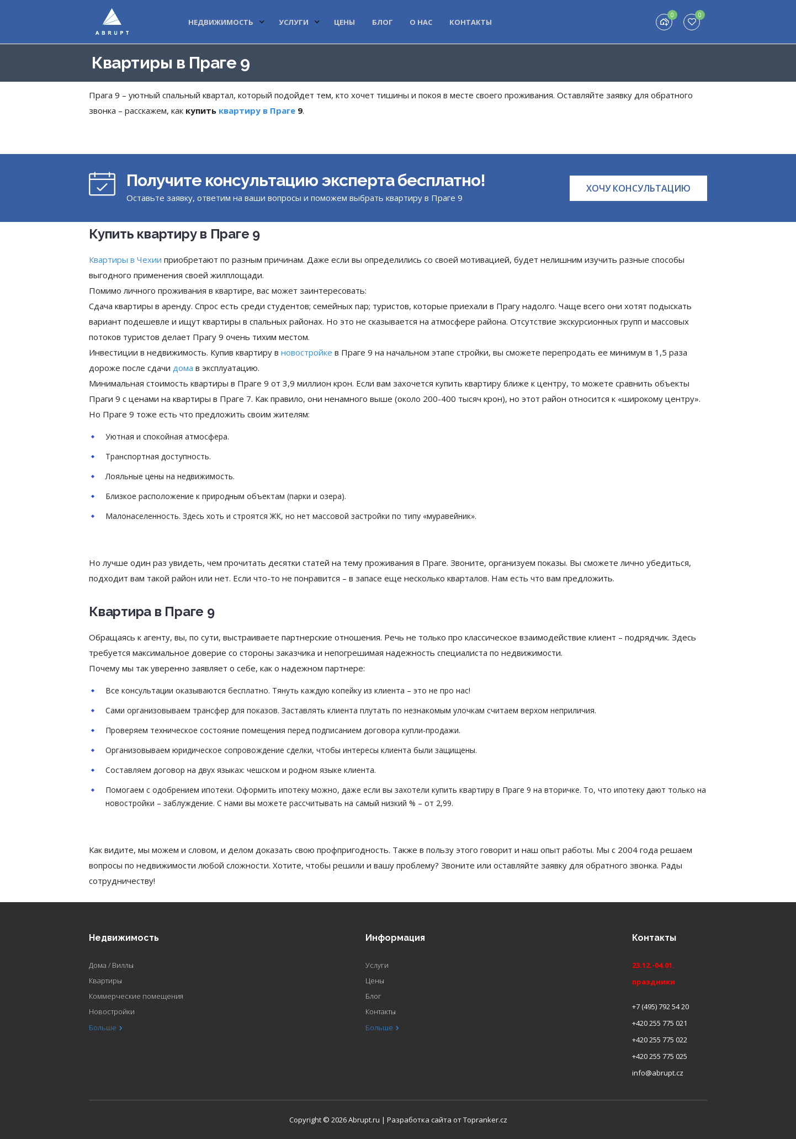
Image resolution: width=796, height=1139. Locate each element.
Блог (382, 22)
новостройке (306, 352)
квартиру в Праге (257, 110)
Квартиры (105, 981)
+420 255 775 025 (659, 1056)
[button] (638, 188)
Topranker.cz (485, 1120)
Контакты (470, 22)
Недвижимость (228, 22)
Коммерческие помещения (136, 996)
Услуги (300, 22)
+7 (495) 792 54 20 (660, 1006)
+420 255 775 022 (659, 1040)
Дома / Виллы (111, 965)
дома (183, 367)
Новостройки (112, 1011)
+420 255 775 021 (659, 1023)
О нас (421, 22)
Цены (345, 22)
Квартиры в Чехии (125, 259)
